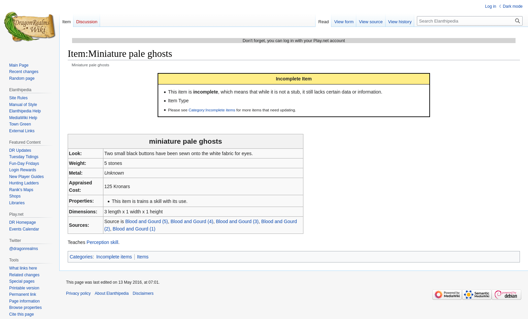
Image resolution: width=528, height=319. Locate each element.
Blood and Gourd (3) (237, 221)
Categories (81, 256)
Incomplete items (114, 256)
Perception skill (102, 242)
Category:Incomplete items (212, 110)
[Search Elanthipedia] (470, 21)
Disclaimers (143, 293)
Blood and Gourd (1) (134, 229)
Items (142, 256)
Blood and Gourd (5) (146, 221)
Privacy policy (78, 293)
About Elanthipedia (112, 293)
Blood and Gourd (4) (192, 221)
